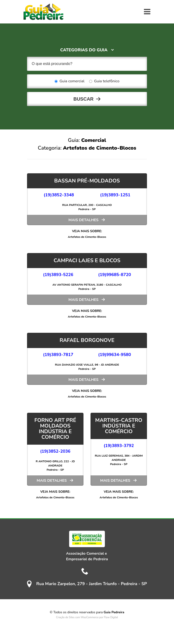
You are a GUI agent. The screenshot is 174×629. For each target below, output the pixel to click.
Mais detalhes (83, 220)
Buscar (83, 99)
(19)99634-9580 (114, 354)
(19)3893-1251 (115, 195)
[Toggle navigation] (147, 12)
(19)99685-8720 (114, 274)
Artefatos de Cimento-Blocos (87, 237)
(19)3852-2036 (55, 451)
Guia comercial (69, 81)
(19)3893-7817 (58, 354)
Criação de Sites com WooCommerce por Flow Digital (87, 617)
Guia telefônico (104, 81)
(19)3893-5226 (58, 274)
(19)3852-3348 (59, 195)
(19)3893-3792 (119, 445)
